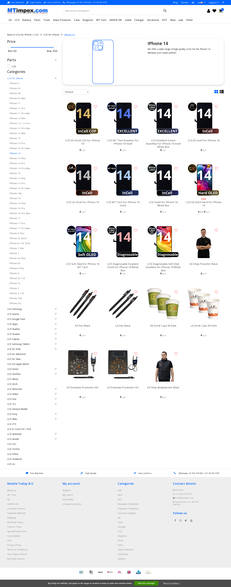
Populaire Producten (128, 508)
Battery (26, 20)
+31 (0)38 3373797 (182, 494)
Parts (37, 20)
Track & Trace (14, 526)
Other (189, 20)
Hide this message (146, 583)
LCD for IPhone (51, 34)
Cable (128, 20)
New (172, 20)
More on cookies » (171, 583)
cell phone (153, 20)
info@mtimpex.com (183, 498)
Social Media (13, 536)
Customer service (16, 508)
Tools (46, 20)
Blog (175, 2)
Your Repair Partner (17, 554)
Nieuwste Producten (128, 504)
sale (180, 20)
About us (11, 490)
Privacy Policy (14, 545)
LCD (17, 20)
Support (213, 2)
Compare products (71, 504)
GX (10, 20)
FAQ (9, 540)
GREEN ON (115, 20)
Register (66, 490)
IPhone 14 (69, 34)
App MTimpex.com (16, 531)
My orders (67, 494)
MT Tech (101, 20)
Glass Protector (62, 20)
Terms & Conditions (17, 549)
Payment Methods (16, 513)
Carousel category (127, 513)
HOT (164, 20)
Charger (139, 20)
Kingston (88, 20)
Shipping (11, 517)
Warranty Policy (15, 522)
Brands (184, 2)
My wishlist (68, 499)
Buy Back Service (16, 558)
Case (77, 20)
